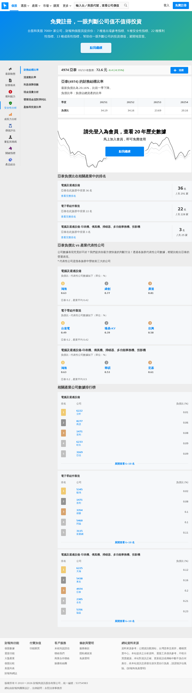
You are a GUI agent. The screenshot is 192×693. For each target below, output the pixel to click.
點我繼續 (96, 48)
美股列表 (10, 668)
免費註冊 (181, 5)
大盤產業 (10, 658)
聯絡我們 (60, 653)
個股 (14, 5)
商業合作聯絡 (62, 658)
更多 (67, 5)
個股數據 (10, 648)
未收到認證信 (62, 648)
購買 (56, 5)
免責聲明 (84, 658)
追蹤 (179, 70)
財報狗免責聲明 (136, 668)
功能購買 (35, 648)
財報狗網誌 (11, 673)
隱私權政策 (85, 653)
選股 (25, 5)
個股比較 (10, 663)
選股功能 (10, 653)
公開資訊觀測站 (147, 648)
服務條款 (84, 648)
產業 (36, 5)
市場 (47, 5)
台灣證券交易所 (167, 648)
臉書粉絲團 (61, 663)
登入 (166, 5)
